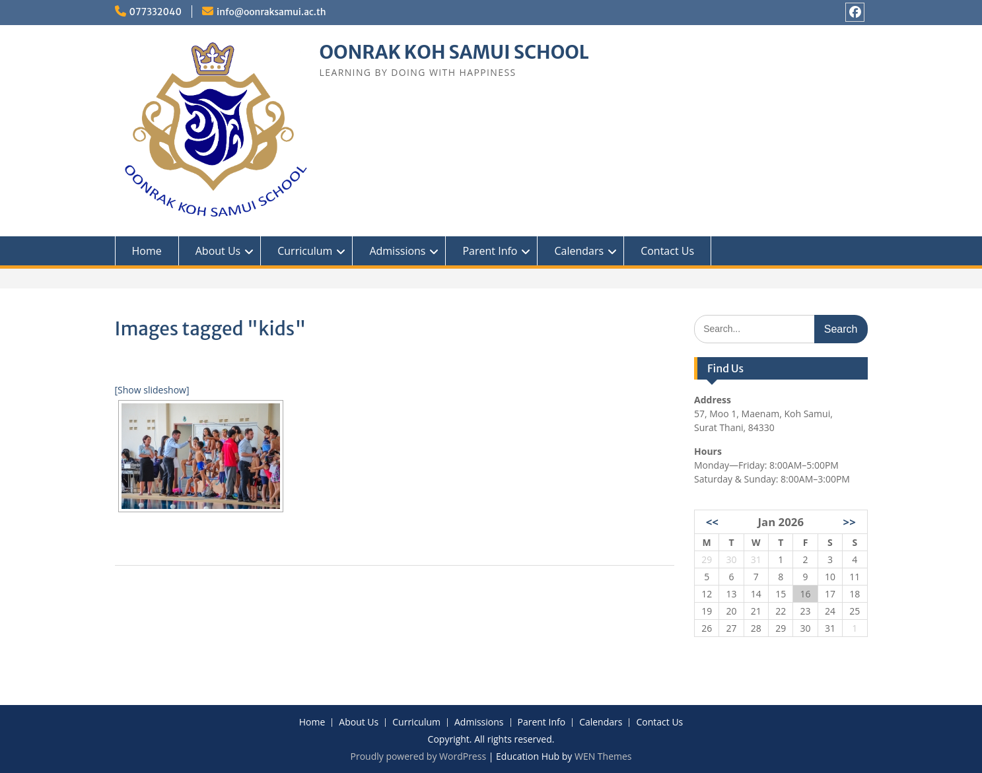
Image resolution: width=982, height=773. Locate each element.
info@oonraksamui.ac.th (271, 12)
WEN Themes (603, 756)
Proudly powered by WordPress (418, 756)
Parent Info (489, 251)
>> (849, 521)
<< (712, 521)
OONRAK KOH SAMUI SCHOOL (454, 52)
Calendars (579, 251)
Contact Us (667, 251)
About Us (218, 251)
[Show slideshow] (152, 390)
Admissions (397, 251)
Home (147, 251)
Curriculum (304, 251)
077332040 (155, 12)
